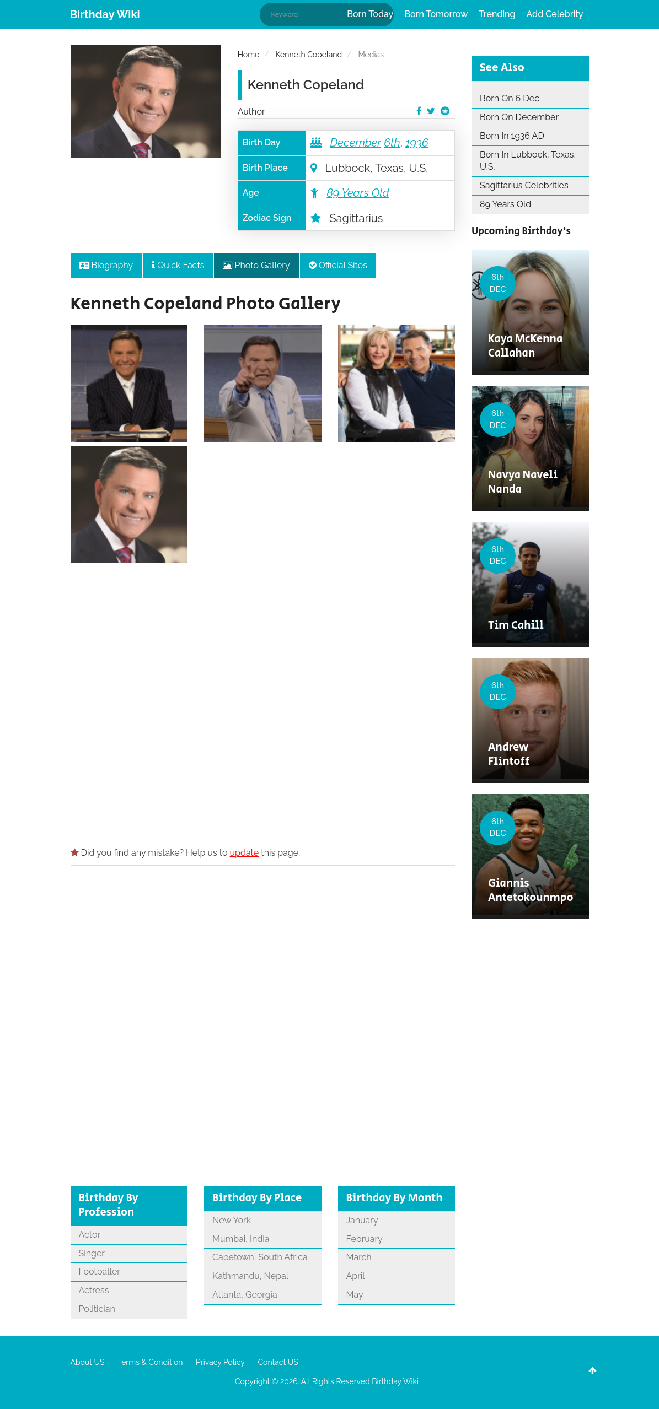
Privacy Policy (220, 1362)
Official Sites (338, 265)
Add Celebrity (555, 14)
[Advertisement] (263, 698)
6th (392, 142)
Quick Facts (178, 265)
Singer (92, 1253)
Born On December (519, 117)
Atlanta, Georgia (244, 1294)
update (244, 852)
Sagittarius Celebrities (524, 185)
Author (251, 111)
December (355, 142)
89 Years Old (357, 192)
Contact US (278, 1362)
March (359, 1257)
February (364, 1239)
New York (231, 1220)
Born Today (370, 14)
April (355, 1276)
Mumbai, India (240, 1239)
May (354, 1294)
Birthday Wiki (105, 14)
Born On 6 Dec (509, 98)
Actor (90, 1234)
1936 (416, 142)
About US (88, 1362)
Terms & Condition (150, 1362)
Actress (94, 1290)
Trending (497, 14)
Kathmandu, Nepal (250, 1276)
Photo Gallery (256, 265)
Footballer (99, 1271)
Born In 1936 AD (512, 136)
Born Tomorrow (436, 14)
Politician (97, 1309)
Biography (106, 265)
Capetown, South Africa (260, 1257)
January (362, 1220)
